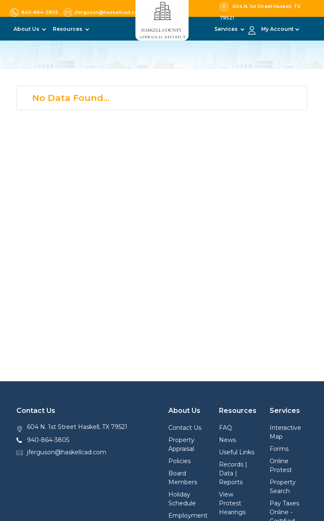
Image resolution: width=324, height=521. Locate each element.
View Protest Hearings (232, 503)
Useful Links (236, 452)
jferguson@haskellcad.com (66, 452)
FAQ (225, 427)
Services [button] (226, 29)
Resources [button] (68, 29)
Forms (279, 449)
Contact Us (184, 427)
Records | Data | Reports (233, 473)
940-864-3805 (48, 440)
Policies (179, 461)
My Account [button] (277, 29)
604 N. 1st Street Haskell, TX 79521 (77, 427)
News (227, 440)
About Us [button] (27, 29)
